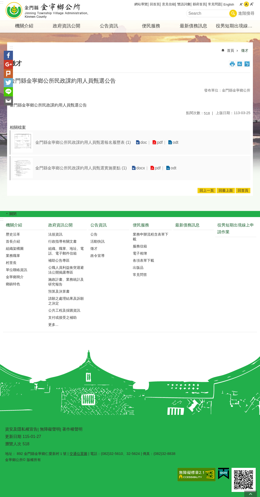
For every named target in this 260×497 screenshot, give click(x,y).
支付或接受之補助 (62, 317)
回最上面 (226, 190)
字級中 (246, 4)
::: (1, 2)
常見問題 (214, 4)
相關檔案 (18, 127)
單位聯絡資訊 (16, 270)
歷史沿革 (13, 234)
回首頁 (155, 4)
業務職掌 (13, 256)
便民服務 (151, 25)
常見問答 (140, 275)
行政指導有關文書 (62, 241)
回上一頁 (207, 190)
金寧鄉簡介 (15, 277)
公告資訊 (109, 25)
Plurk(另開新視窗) (8, 73)
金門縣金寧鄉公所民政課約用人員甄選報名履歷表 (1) (83, 142)
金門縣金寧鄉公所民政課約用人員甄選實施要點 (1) (81, 168)
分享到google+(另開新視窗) (8, 64)
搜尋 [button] (233, 13)
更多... (53, 325)
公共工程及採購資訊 (64, 310)
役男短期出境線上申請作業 (236, 25)
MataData (239, 64)
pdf (159, 142)
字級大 (251, 4)
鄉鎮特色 (13, 284)
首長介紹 (13, 241)
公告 (94, 234)
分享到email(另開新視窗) (8, 100)
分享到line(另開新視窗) (8, 91)
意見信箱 (168, 4)
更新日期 (13, 436)
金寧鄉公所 (47, 10)
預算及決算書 (59, 291)
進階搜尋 (246, 13)
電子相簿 (140, 253)
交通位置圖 (78, 454)
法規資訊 (55, 234)
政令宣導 (97, 256)
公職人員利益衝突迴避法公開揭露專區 (66, 269)
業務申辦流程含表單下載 (150, 236)
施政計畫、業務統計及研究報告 (66, 281)
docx (140, 168)
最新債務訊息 (193, 25)
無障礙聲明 (50, 429)
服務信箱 (140, 246)
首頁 (230, 50)
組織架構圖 (15, 248)
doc (143, 142)
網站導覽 (141, 4)
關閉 (13, 214)
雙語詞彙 (183, 4)
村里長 (11, 263)
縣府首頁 (199, 4)
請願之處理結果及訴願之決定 (66, 300)
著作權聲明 (72, 429)
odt (175, 142)
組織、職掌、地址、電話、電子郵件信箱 (66, 250)
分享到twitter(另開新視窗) (8, 82)
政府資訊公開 (66, 25)
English (228, 4)
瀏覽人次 (13, 444)
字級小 (241, 4)
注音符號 (247, 64)
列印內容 (232, 64)
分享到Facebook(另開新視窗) (8, 55)
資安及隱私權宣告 (21, 429)
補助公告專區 (59, 260)
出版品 (138, 267)
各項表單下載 (143, 260)
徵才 (244, 50)
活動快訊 (97, 241)
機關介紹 (24, 25)
